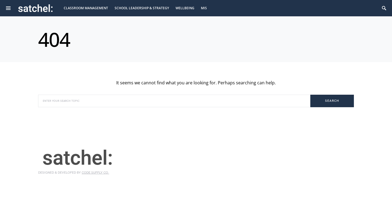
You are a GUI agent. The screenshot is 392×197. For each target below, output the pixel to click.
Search (332, 101)
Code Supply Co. (95, 173)
